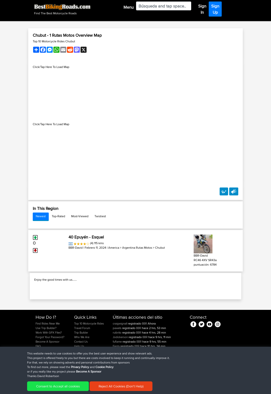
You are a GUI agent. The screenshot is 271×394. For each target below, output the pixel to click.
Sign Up (215, 9)
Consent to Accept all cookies (58, 386)
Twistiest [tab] (100, 216)
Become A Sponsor (88, 371)
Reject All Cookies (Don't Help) (121, 386)
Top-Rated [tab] (58, 216)
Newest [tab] (41, 216)
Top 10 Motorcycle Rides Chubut (54, 41)
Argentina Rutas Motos (137, 247)
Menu (128, 7)
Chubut (160, 247)
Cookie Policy (104, 367)
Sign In (202, 9)
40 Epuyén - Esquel (86, 237)
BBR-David (76, 247)
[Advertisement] (135, 95)
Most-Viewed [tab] (79, 216)
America (113, 247)
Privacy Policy (80, 367)
